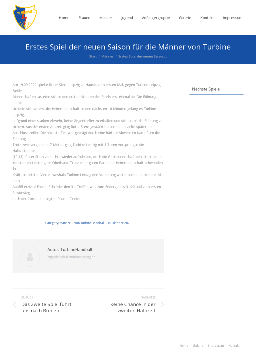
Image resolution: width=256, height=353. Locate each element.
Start (92, 56)
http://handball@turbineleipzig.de (71, 257)
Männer (108, 56)
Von (89, 223)
